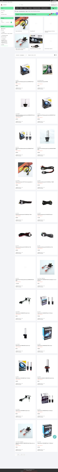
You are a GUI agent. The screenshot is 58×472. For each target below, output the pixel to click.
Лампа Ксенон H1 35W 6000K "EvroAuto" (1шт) (23, 410)
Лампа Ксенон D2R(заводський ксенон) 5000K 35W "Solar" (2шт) (25, 149)
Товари (17, 11)
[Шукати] (19, 5)
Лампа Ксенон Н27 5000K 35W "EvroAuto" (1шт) (23, 345)
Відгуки (2, 12)
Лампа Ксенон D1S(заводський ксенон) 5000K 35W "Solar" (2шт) (46, 115)
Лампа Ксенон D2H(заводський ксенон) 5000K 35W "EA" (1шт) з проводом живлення (25, 115)
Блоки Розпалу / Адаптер (48, 48)
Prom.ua (33, 469)
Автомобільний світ (22, 11)
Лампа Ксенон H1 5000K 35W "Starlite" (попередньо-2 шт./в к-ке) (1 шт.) (46, 280)
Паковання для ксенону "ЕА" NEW (42, 81)
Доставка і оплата (4, 14)
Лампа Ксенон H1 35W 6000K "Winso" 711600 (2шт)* (45, 443)
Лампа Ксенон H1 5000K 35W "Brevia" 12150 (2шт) (45, 410)
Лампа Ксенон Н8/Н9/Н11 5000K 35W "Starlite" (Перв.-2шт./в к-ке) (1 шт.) (25, 443)
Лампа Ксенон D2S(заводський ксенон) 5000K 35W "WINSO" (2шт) (46, 149)
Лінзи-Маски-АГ (32, 31)
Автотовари (3, 10)
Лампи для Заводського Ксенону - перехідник (50, 31)
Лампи (27, 11)
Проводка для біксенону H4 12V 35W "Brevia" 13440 (23, 214)
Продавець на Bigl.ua (29, 470)
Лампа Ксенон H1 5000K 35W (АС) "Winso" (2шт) (44, 345)
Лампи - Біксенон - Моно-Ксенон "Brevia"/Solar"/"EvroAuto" (20, 49)
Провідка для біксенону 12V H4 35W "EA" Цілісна (44, 214)
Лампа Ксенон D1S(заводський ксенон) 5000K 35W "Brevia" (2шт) (25, 280)
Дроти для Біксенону (19, 31)
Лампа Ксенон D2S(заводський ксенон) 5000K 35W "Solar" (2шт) (25, 82)
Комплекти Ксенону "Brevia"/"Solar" (35, 48)
